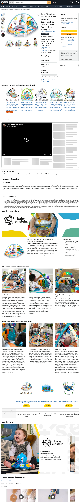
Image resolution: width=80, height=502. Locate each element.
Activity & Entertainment (14, 9)
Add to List (62, 65)
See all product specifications (49, 76)
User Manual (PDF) (6, 480)
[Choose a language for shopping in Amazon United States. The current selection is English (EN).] (54, 2)
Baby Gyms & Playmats (25, 9)
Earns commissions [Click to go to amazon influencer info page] (19, 124)
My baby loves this (11, 126)
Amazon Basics (24, 6)
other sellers (44, 50)
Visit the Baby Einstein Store (48, 31)
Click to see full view (22, 49)
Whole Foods (69, 6)
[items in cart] (77, 2)
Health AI (8, 6)
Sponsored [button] (4, 486)
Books (56, 6)
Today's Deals (40, 6)
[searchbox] (30, 2)
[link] (12, 106)
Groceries (61, 6)
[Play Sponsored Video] (21, 497)
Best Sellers (33, 6)
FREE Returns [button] (45, 47)
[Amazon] (4, 2)
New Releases (49, 6)
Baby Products (4, 9)
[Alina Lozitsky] (11, 124)
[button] (2, 6)
